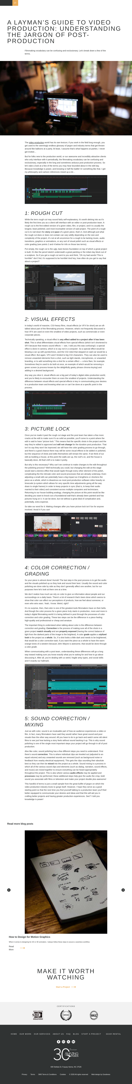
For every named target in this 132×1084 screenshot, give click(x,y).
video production (36, 142)
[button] (9, 890)
